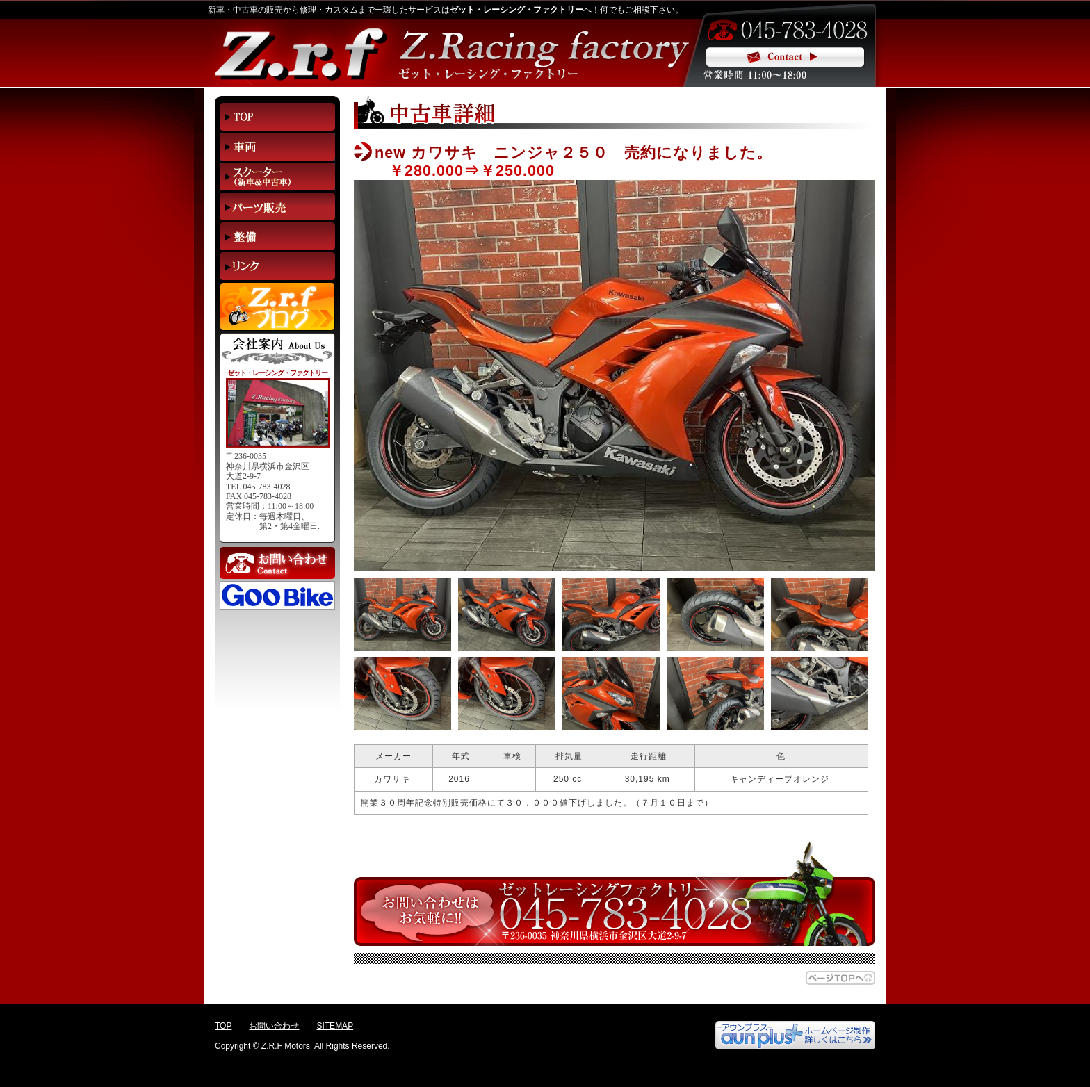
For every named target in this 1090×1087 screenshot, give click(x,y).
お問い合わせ (274, 1026)
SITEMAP (334, 1026)
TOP (223, 1026)
